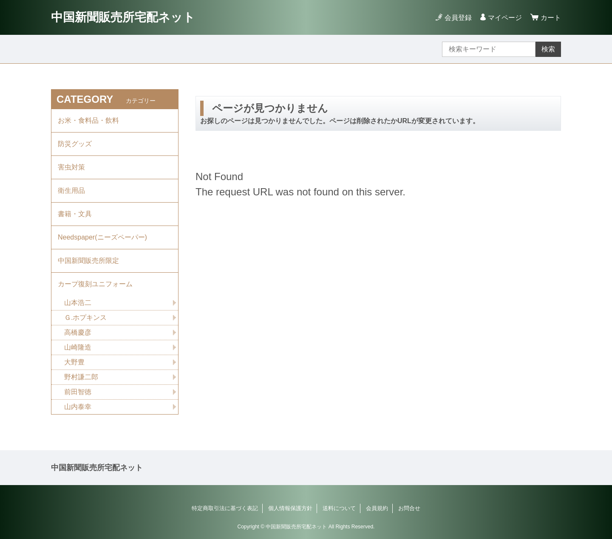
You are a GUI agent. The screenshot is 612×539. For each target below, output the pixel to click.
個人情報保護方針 (290, 508)
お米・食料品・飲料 (88, 120)
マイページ (505, 17)
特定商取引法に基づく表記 (225, 508)
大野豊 (74, 362)
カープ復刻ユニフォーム (95, 284)
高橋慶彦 (77, 332)
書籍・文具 (75, 213)
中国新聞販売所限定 (88, 260)
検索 (548, 49)
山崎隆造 (77, 347)
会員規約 (377, 508)
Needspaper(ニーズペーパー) (102, 237)
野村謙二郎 (81, 377)
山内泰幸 (77, 406)
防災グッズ (75, 143)
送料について (339, 508)
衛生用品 (71, 190)
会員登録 (458, 17)
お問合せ (409, 508)
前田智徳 (77, 391)
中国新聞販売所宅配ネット (123, 17)
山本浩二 (77, 302)
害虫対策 (71, 167)
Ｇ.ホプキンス (85, 317)
